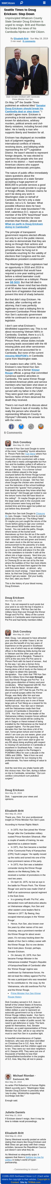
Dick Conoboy (22, 442)
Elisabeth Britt (21, 38)
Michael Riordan (23, 1075)
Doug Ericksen (14, 597)
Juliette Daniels (15, 1112)
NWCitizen (8, 3)
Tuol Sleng (30, 454)
